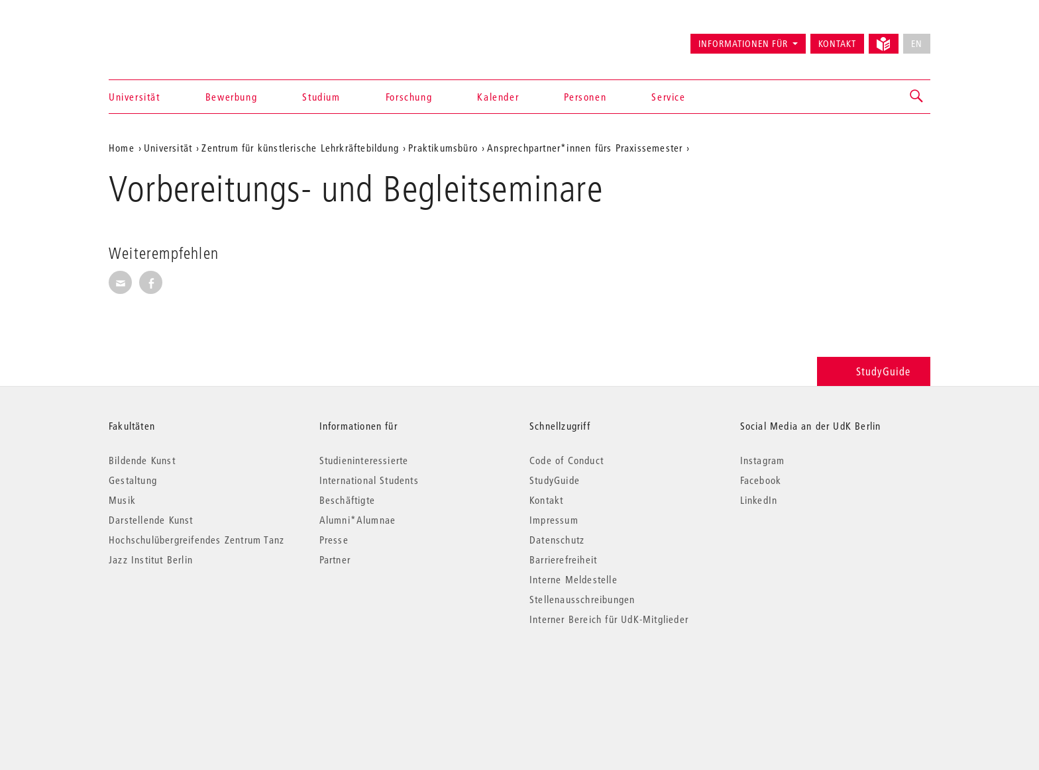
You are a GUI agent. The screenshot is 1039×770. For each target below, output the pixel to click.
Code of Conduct (566, 460)
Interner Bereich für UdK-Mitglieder (608, 619)
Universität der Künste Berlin (161, 37)
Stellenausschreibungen (582, 599)
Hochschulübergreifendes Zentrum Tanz (196, 539)
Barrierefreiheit (563, 559)
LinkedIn (759, 499)
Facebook (761, 480)
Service (668, 96)
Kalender (498, 96)
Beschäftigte (347, 499)
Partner (335, 559)
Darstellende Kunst (151, 519)
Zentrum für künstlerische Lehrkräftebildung (300, 147)
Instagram (762, 460)
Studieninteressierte (364, 460)
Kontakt (837, 44)
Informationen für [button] (743, 44)
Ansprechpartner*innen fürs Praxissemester (585, 147)
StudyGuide (873, 371)
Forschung (409, 96)
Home (122, 147)
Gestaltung (133, 480)
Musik (122, 499)
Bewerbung (231, 96)
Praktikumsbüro (443, 147)
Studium (321, 96)
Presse (334, 539)
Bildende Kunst (142, 460)
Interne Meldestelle (573, 579)
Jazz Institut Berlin (151, 559)
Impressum (553, 519)
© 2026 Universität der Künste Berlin (178, 675)
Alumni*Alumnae (357, 519)
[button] (917, 96)
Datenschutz (556, 539)
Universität (134, 96)
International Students (369, 480)
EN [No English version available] (916, 44)
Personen (585, 96)
